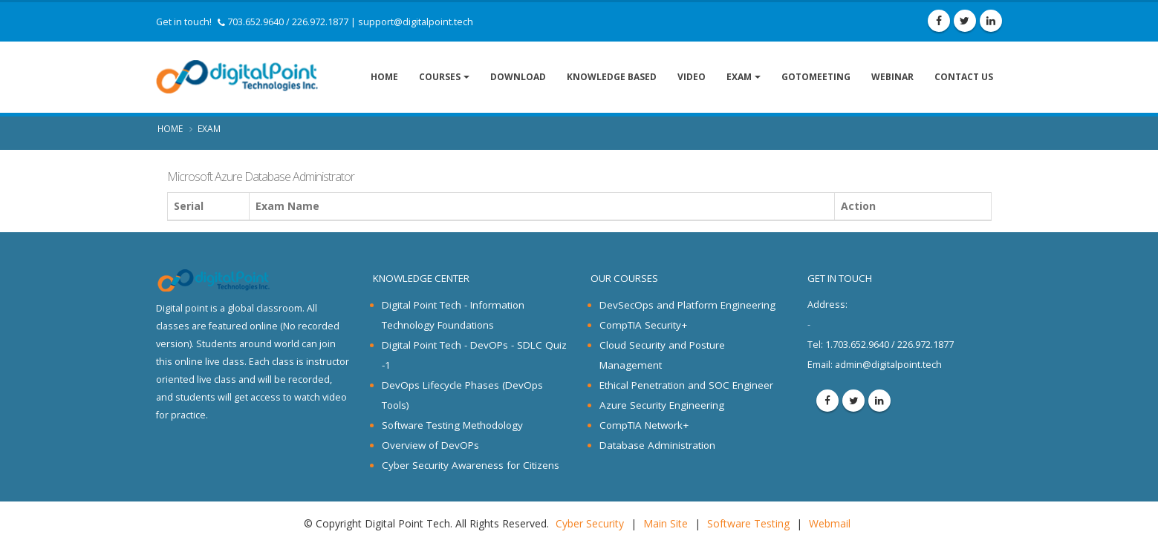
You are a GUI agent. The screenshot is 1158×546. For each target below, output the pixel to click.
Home (384, 76)
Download (518, 76)
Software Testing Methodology (452, 425)
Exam (739, 76)
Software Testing (748, 523)
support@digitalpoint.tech (415, 22)
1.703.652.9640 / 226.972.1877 (880, 344)
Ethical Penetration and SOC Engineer (686, 385)
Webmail (829, 523)
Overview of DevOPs (430, 445)
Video (691, 76)
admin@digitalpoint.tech (888, 364)
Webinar (892, 76)
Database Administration (657, 445)
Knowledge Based (612, 76)
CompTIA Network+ (644, 425)
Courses (440, 76)
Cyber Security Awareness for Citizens (470, 465)
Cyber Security (590, 523)
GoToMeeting (815, 76)
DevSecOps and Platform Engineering (687, 305)
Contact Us (963, 76)
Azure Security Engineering (661, 405)
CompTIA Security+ (643, 325)
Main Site (665, 523)
